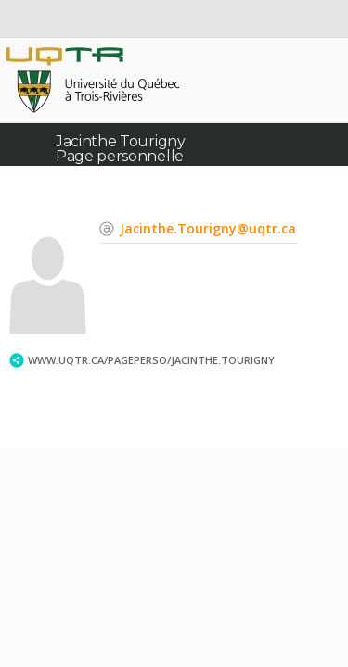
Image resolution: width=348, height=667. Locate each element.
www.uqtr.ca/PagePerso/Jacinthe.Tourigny (151, 360)
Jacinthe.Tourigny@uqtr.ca (208, 228)
